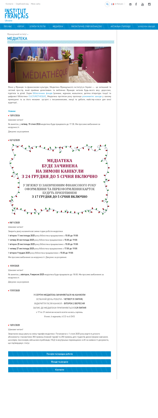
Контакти (9, 4)
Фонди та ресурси (59, 361)
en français (117, 4)
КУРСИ (21, 26)
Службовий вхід (22, 4)
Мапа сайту (35, 4)
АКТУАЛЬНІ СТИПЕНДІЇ (120, 26)
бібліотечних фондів (42, 93)
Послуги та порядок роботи (59, 354)
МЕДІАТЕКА (57, 26)
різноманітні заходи (92, 96)
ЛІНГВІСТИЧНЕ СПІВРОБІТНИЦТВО (86, 26)
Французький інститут (17, 34)
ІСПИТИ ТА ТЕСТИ (38, 26)
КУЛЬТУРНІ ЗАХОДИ (146, 26)
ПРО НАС (7, 26)
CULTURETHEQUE (37, 96)
